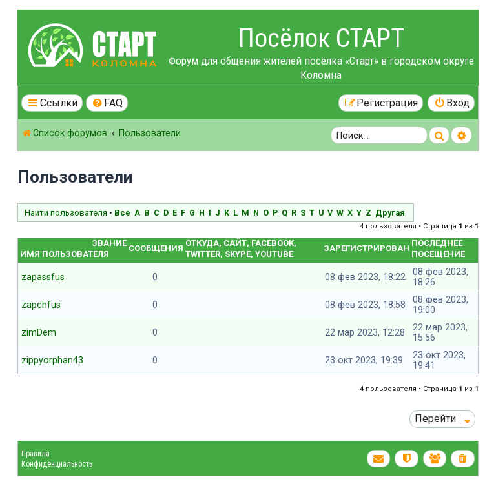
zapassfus (43, 277)
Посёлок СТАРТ (321, 38)
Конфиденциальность (56, 464)
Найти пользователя (66, 213)
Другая (390, 213)
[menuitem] (107, 103)
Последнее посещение (438, 248)
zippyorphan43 (52, 360)
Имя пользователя (64, 254)
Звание (109, 243)
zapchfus (41, 304)
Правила (35, 453)
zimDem (38, 332)
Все (122, 213)
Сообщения (156, 248)
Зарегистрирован (366, 248)
